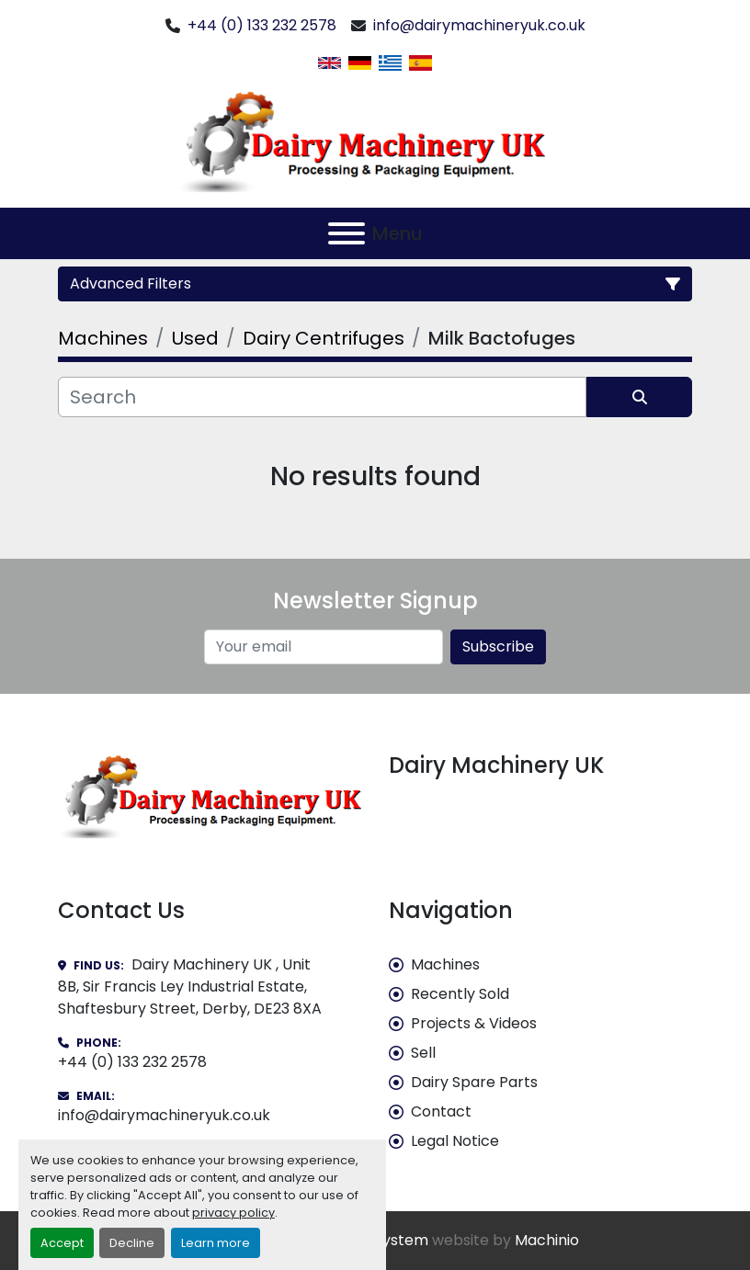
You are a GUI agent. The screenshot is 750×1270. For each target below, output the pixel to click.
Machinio (547, 1240)
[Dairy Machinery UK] (209, 794)
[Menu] (346, 233)
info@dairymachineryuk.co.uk (479, 25)
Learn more (215, 1243)
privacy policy (233, 1212)
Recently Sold (460, 993)
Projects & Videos (474, 1023)
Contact (441, 1111)
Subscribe (498, 646)
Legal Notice (455, 1140)
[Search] (322, 397)
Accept (62, 1243)
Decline (131, 1243)
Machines (445, 964)
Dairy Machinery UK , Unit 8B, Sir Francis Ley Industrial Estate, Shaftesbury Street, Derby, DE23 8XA (190, 986)
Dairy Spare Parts (474, 1082)
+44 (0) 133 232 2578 (262, 25)
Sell (423, 1052)
